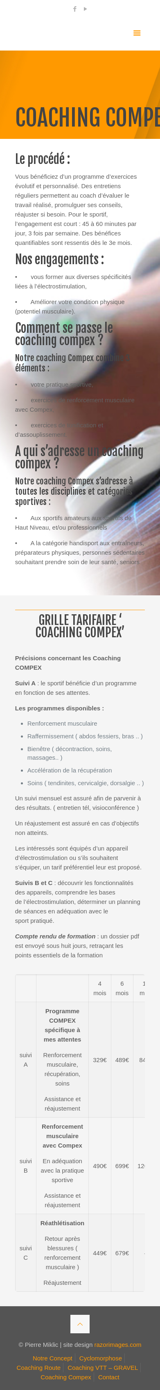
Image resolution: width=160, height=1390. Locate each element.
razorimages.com (117, 1344)
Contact (108, 1377)
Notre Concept (52, 1358)
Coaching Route (39, 1367)
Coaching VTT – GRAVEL (103, 1367)
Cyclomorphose (100, 1358)
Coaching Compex (66, 1377)
